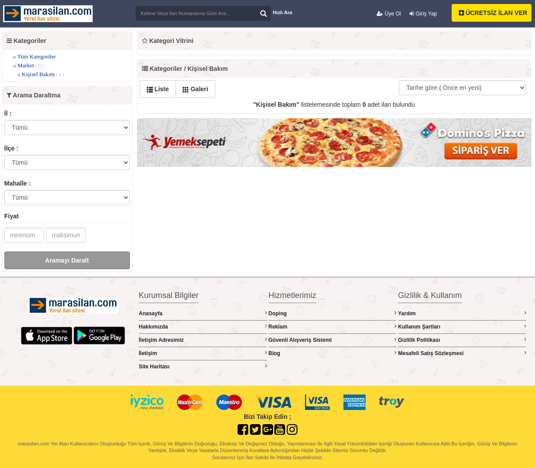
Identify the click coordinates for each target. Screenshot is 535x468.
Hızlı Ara (283, 12)
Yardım (462, 313)
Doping (333, 313)
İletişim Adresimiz (203, 339)
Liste (158, 89)
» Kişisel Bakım (41, 74)
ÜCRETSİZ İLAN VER (493, 12)
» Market (28, 65)
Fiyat (11, 216)
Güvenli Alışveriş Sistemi (333, 339)
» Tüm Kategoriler (34, 56)
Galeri (195, 89)
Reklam (333, 326)
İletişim (203, 353)
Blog (333, 353)
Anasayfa (203, 313)
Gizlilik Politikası (462, 339)
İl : (8, 113)
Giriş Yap (423, 14)
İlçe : (11, 148)
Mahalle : (17, 183)
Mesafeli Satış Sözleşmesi (462, 353)
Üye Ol (389, 14)
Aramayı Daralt (67, 260)
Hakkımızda (203, 326)
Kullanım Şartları (462, 326)
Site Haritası (203, 366)
